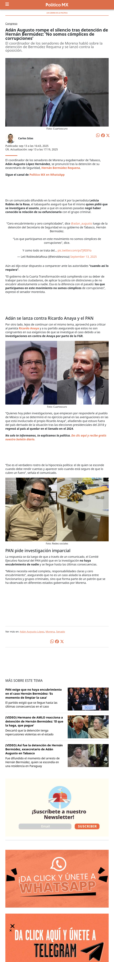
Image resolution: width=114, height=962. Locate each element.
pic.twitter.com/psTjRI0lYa (74, 250)
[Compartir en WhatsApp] (98, 135)
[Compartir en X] (108, 135)
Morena (50, 631)
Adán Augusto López (32, 631)
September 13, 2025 (83, 257)
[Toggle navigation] (7, 4)
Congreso (11, 23)
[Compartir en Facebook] (103, 135)
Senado (60, 631)
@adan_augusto (81, 223)
